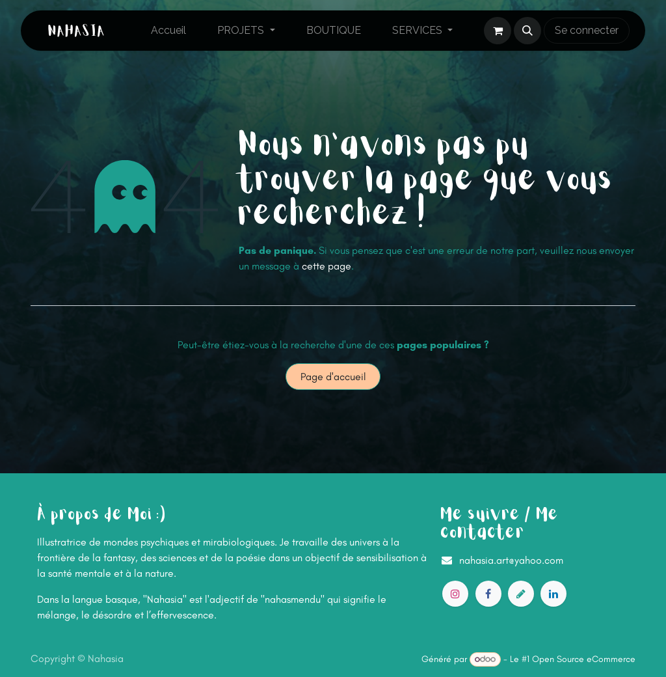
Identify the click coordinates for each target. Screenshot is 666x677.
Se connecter (587, 30)
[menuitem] (168, 31)
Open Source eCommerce (583, 659)
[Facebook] (488, 594)
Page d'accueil (333, 376)
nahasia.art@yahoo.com (511, 560)
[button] (527, 30)
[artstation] (521, 594)
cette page (326, 266)
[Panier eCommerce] (497, 30)
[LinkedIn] (553, 594)
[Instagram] (455, 594)
